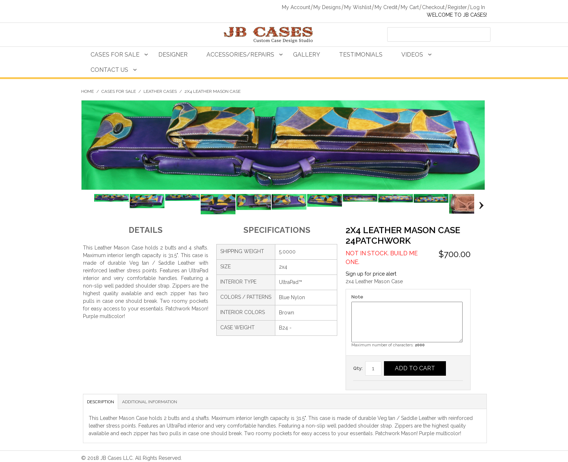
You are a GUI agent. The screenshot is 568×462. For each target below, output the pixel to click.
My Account (296, 7)
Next (479, 205)
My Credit (386, 7)
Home (87, 91)
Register (457, 7)
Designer (173, 54)
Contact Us (109, 69)
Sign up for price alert (371, 274)
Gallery (306, 54)
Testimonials (361, 54)
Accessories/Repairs (240, 54)
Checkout (433, 7)
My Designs (327, 7)
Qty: (358, 368)
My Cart (410, 7)
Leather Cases (160, 91)
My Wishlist (357, 7)
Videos (412, 54)
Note (357, 297)
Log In (477, 7)
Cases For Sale (115, 54)
